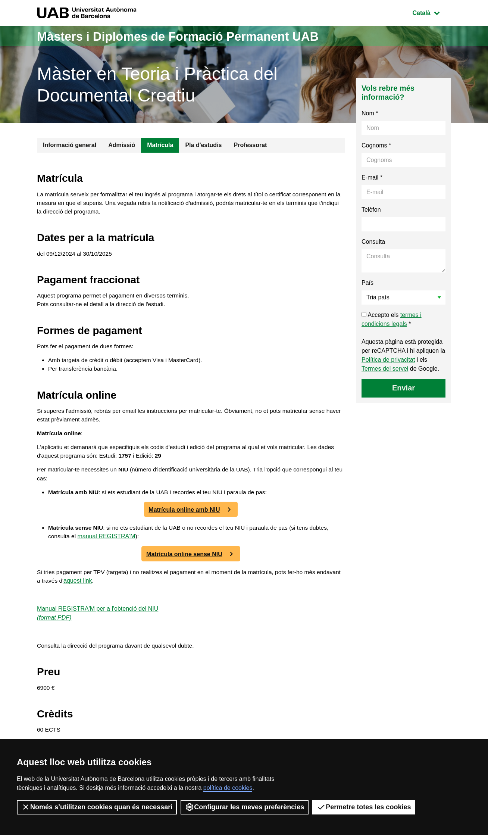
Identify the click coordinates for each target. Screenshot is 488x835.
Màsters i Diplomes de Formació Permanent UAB (193, 36)
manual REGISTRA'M (128, 546)
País (367, 283)
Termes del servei (385, 368)
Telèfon (371, 209)
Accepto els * (392, 319)
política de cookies (228, 788)
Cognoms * (376, 145)
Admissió (121, 145)
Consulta (373, 242)
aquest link (105, 591)
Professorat (250, 145)
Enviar (403, 388)
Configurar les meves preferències (244, 807)
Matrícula (160, 145)
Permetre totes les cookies (364, 807)
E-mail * (372, 177)
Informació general (69, 145)
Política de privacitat (388, 359)
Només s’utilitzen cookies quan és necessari (96, 807)
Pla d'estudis (203, 145)
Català (431, 12)
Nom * (370, 113)
